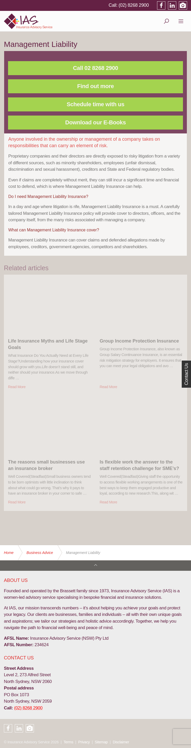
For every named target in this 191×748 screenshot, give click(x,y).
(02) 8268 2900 (134, 5)
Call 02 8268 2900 (95, 68)
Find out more (95, 86)
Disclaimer (121, 742)
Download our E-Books (95, 122)
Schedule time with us (95, 104)
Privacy (84, 742)
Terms (68, 742)
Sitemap (101, 742)
